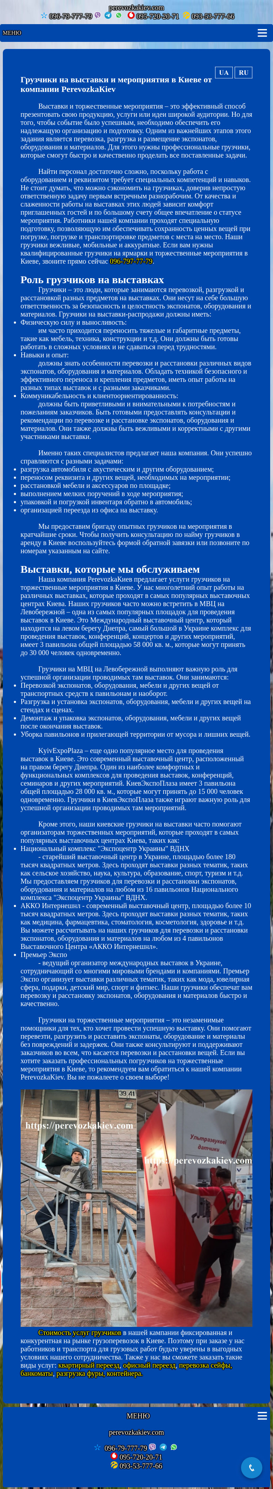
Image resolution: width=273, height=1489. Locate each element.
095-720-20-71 (153, 16)
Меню (12, 33)
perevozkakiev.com (136, 1432)
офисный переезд (149, 1365)
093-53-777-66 (208, 16)
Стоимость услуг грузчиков (80, 1332)
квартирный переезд (88, 1365)
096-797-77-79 (131, 261)
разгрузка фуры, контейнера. (100, 1373)
